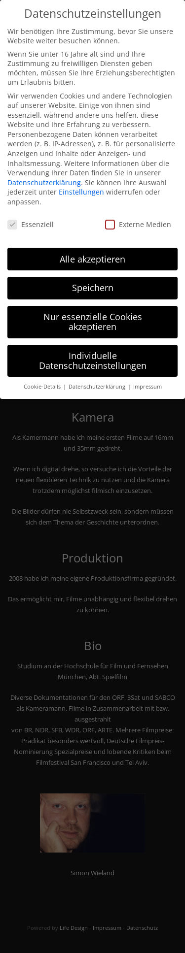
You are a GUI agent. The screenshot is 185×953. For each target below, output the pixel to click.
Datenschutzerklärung (44, 178)
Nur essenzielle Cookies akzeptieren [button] (92, 318)
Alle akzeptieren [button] (92, 255)
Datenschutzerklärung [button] (98, 382)
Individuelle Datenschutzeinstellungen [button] (93, 356)
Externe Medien (138, 220)
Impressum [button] (147, 382)
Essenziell (30, 220)
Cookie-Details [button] (43, 382)
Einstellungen (81, 188)
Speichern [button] (92, 284)
